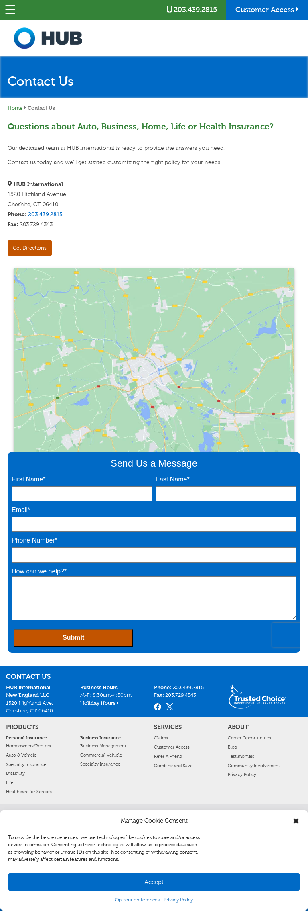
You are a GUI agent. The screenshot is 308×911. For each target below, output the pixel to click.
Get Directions (30, 248)
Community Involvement (254, 765)
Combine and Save (173, 765)
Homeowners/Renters (28, 746)
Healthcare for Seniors (29, 791)
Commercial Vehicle (101, 755)
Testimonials (241, 756)
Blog (232, 747)
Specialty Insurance (26, 764)
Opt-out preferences (137, 900)
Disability (15, 773)
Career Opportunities (249, 738)
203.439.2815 (192, 10)
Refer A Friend (168, 756)
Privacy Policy (178, 900)
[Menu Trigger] (10, 10)
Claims (161, 738)
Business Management (103, 746)
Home (15, 107)
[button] (296, 821)
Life (9, 782)
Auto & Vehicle (21, 755)
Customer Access (267, 10)
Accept (154, 882)
